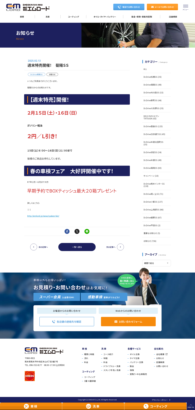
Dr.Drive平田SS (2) (152, 225)
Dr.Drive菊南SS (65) (153, 167)
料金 (86, 362)
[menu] (186, 7)
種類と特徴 (89, 354)
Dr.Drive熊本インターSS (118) (154, 185)
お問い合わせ (162, 366)
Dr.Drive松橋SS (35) (153, 76)
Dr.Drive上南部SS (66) (154, 209)
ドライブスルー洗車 (111, 366)
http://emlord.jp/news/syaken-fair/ (43, 215)
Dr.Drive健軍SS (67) (153, 217)
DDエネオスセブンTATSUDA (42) (151, 117)
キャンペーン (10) (151, 175)
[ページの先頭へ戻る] (191, 406)
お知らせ (160, 358)
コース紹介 (108, 354)
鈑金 (132, 366)
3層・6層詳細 (90, 380)
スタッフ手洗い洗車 (112, 370)
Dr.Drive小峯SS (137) (153, 201)
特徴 (105, 358)
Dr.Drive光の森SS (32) (153, 92)
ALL (145, 68)
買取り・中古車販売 (138, 374)
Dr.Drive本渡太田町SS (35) (153, 143)
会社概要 (161, 354)
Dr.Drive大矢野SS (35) (154, 108)
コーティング (89, 376)
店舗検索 (160, 362)
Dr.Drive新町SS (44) (153, 100)
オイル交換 (135, 354)
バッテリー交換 (136, 362)
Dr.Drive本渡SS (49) (153, 160)
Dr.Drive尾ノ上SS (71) (153, 193)
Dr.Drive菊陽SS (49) (153, 84)
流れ (86, 358)
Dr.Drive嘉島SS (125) (153, 126)
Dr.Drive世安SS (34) (153, 152)
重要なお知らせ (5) (152, 233)
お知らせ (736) (150, 240)
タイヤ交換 (134, 358)
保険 (132, 370)
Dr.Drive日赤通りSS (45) (154, 134)
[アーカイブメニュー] (156, 263)
